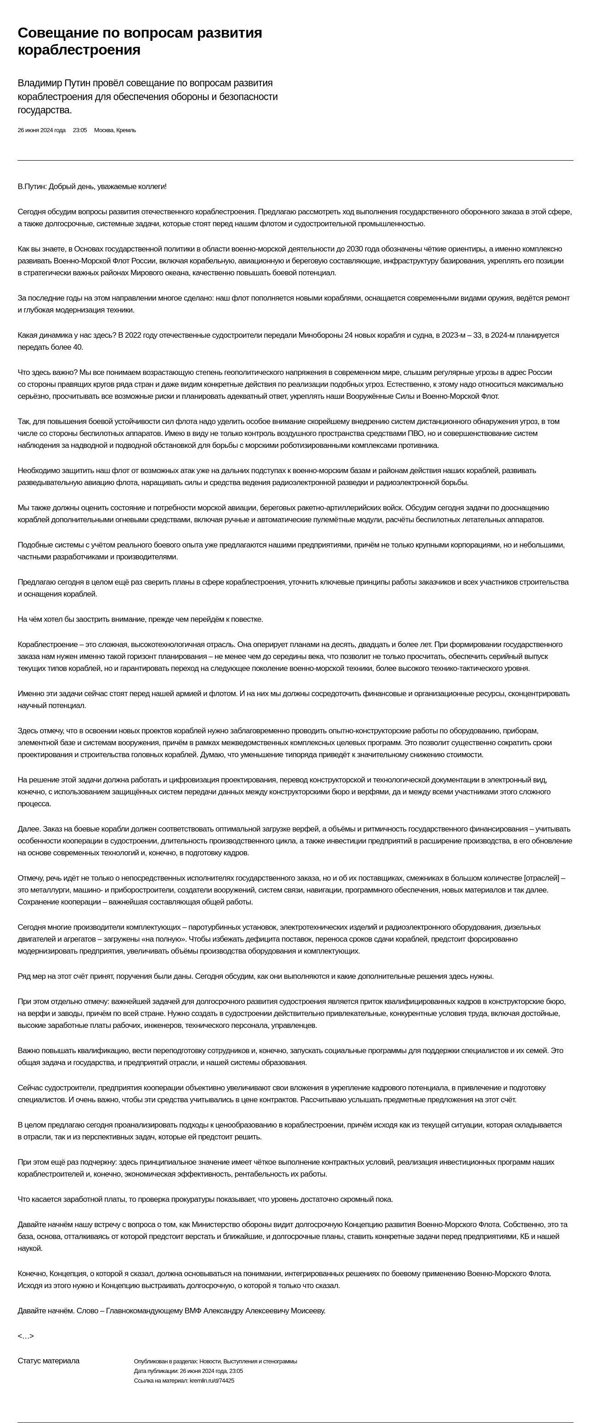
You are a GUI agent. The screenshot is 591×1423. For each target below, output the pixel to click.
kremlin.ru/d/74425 (212, 1380)
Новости (209, 1361)
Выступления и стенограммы (260, 1361)
